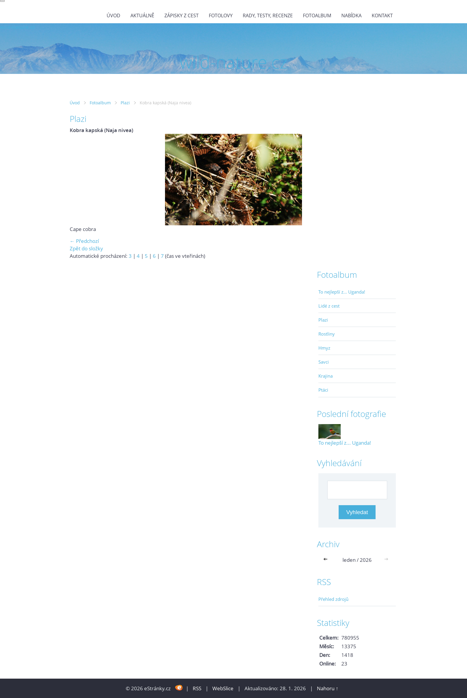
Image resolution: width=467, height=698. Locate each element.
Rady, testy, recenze (268, 15)
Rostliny (326, 334)
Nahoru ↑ (327, 688)
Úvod (113, 15)
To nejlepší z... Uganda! (341, 292)
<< (327, 559)
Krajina (325, 376)
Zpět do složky (86, 248)
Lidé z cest (329, 306)
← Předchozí (84, 241)
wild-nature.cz (17, 27)
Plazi (125, 103)
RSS (197, 688)
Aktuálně (142, 15)
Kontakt (382, 15)
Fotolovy (221, 15)
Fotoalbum (317, 15)
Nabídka (351, 15)
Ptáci (323, 390)
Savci (323, 362)
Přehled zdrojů (333, 599)
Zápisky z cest (181, 15)
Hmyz (324, 348)
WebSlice (223, 688)
